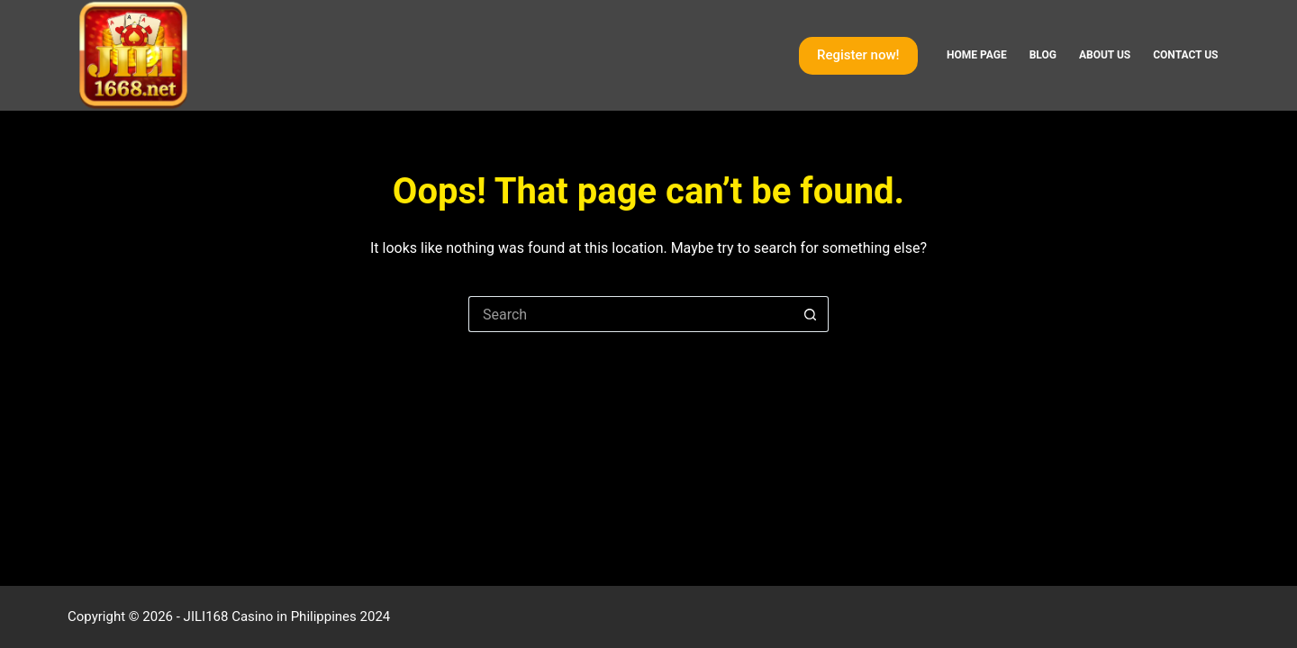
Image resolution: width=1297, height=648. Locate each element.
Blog (1043, 55)
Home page (977, 55)
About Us (1104, 55)
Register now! (858, 55)
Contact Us (1185, 55)
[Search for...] (630, 314)
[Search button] (811, 314)
